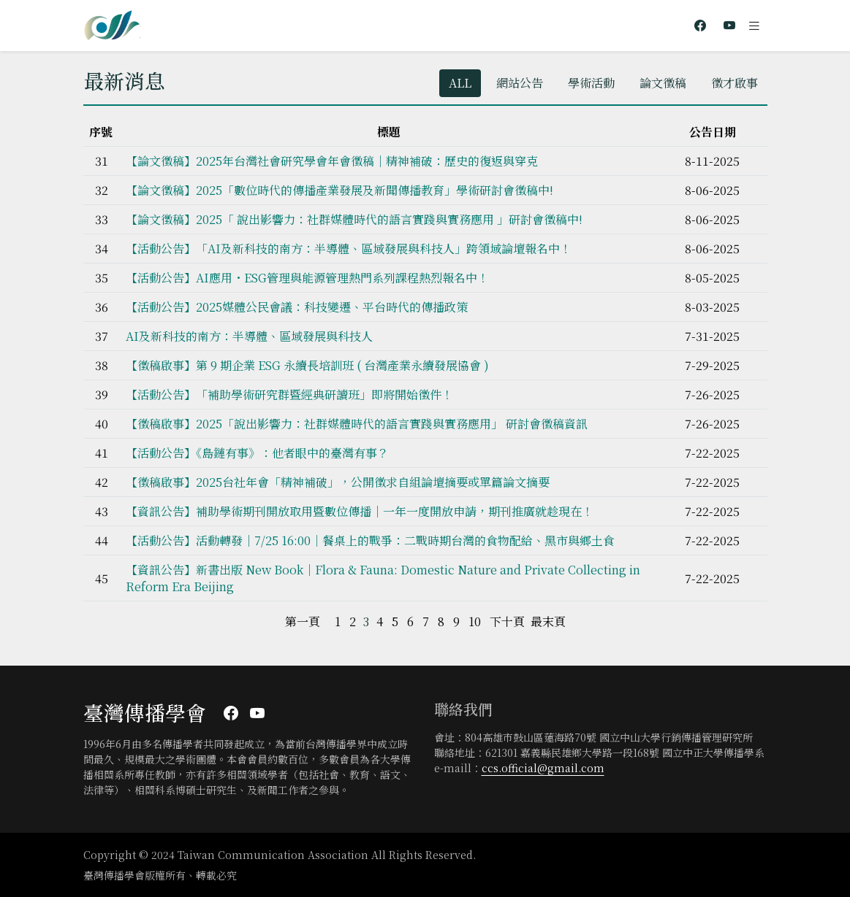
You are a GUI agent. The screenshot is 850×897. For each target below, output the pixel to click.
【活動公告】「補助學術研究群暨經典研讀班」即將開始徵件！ (289, 394)
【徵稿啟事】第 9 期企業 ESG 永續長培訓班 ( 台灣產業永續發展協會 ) (307, 365)
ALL (460, 82)
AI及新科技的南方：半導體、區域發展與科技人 (249, 336)
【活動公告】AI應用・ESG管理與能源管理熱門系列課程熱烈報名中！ (307, 277)
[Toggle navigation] (754, 25)
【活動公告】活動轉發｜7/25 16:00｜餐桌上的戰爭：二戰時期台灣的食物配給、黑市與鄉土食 (370, 540)
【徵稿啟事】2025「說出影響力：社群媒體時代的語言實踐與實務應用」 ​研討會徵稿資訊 (357, 423)
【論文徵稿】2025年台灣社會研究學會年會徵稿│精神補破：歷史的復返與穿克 (332, 161)
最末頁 (548, 621)
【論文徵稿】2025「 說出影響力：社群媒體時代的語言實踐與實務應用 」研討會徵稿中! (354, 219)
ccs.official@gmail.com (543, 768)
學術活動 (591, 82)
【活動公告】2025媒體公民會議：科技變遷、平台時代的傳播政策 (297, 307)
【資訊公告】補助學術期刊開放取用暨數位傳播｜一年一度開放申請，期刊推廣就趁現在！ (359, 511)
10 (474, 621)
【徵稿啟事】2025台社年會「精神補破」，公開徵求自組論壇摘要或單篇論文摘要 (338, 482)
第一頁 (302, 621)
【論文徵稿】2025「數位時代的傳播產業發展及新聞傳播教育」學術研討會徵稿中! (339, 190)
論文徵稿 (663, 82)
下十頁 (507, 621)
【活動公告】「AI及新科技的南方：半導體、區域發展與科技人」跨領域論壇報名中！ (349, 248)
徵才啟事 (734, 82)
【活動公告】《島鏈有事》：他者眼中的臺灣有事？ (257, 452)
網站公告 (519, 82)
